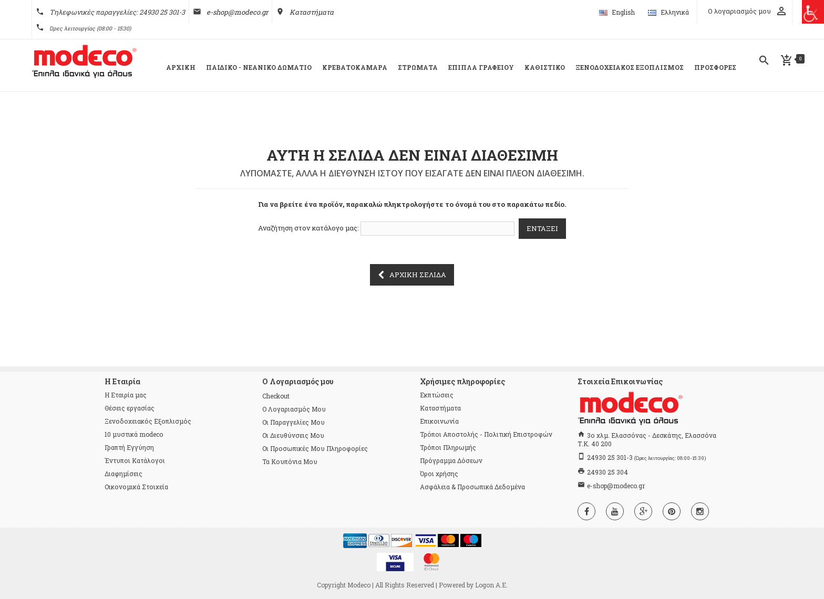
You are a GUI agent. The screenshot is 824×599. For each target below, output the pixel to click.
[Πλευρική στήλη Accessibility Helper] (812, 12)
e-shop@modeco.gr (237, 12)
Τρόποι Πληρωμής (448, 447)
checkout (276, 396)
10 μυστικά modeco (134, 434)
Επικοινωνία (439, 421)
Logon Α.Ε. (491, 585)
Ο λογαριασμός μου (294, 409)
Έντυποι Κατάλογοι (135, 460)
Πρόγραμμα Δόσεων (451, 460)
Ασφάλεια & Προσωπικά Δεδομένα (472, 486)
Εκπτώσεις (437, 395)
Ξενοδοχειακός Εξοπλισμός (148, 421)
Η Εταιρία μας (126, 395)
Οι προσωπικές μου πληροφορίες (315, 448)
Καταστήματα (312, 12)
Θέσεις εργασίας (129, 408)
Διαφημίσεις (123, 473)
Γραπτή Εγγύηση (129, 447)
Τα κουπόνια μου (289, 461)
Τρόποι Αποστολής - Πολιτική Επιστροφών (486, 434)
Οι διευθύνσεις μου (293, 435)
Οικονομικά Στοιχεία (136, 486)
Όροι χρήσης (439, 473)
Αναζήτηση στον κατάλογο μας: (308, 228)
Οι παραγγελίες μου (293, 422)
